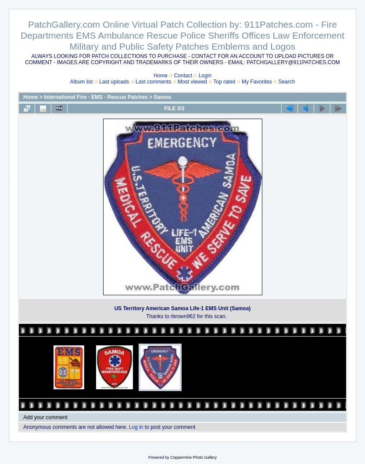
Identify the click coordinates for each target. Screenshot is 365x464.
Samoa (162, 97)
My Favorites (257, 82)
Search (286, 82)
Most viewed (192, 82)
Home (161, 75)
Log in (136, 427)
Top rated (224, 82)
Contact (183, 75)
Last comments (153, 82)
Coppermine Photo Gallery (193, 457)
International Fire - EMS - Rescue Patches (96, 97)
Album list (81, 82)
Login (205, 75)
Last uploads (114, 82)
